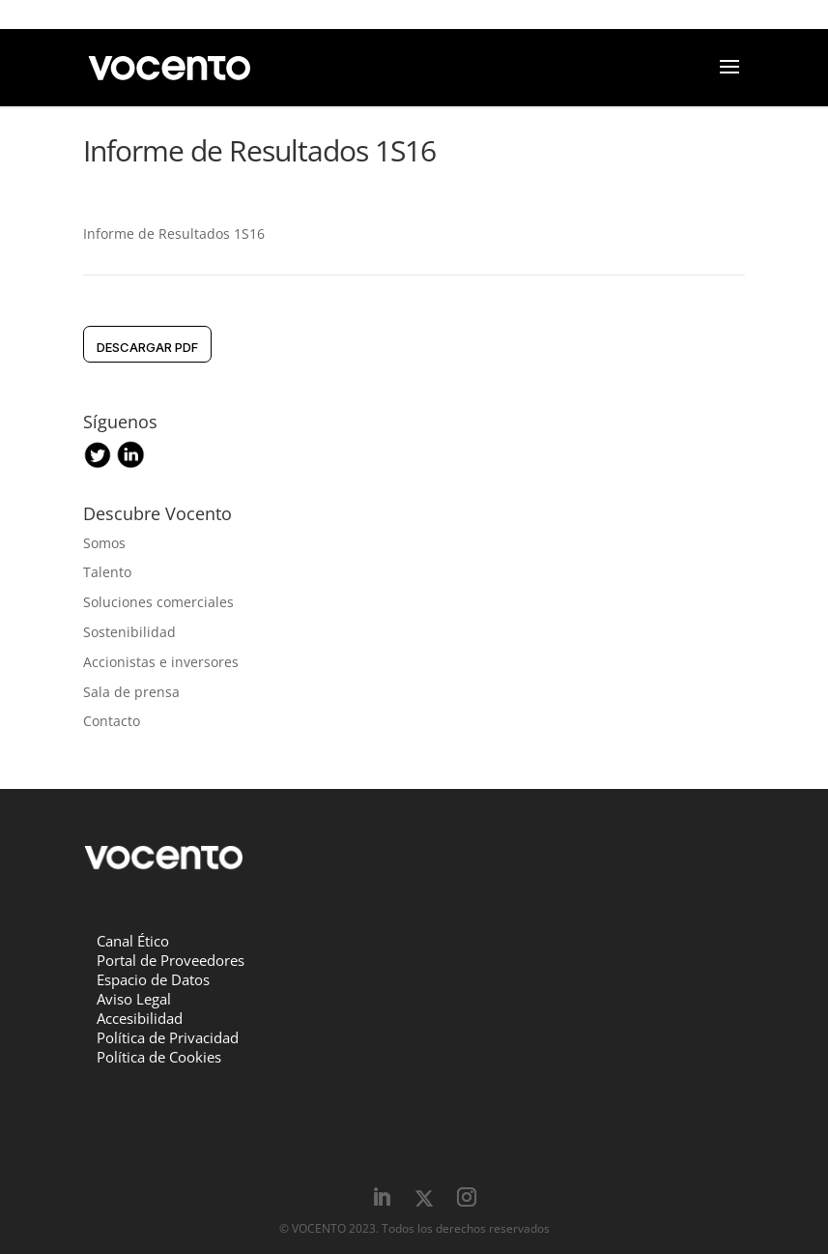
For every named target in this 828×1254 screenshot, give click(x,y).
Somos (104, 543)
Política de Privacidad (168, 1037)
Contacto (111, 721)
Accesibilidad (140, 1018)
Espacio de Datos (153, 979)
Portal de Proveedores (170, 960)
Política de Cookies (159, 1056)
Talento (107, 572)
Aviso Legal (134, 998)
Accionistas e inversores (161, 662)
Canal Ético (133, 940)
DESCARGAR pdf (147, 347)
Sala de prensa (131, 692)
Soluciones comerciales (158, 602)
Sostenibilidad (129, 632)
